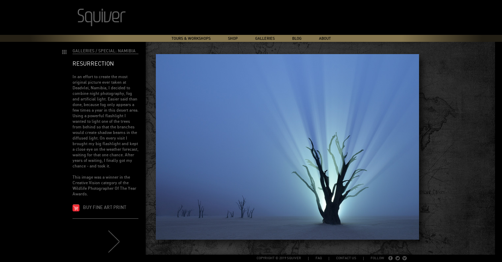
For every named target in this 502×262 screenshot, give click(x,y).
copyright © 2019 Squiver (279, 258)
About (325, 38)
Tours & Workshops (191, 38)
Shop (233, 38)
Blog (297, 38)
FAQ (318, 258)
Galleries (265, 38)
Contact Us (346, 258)
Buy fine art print (104, 207)
